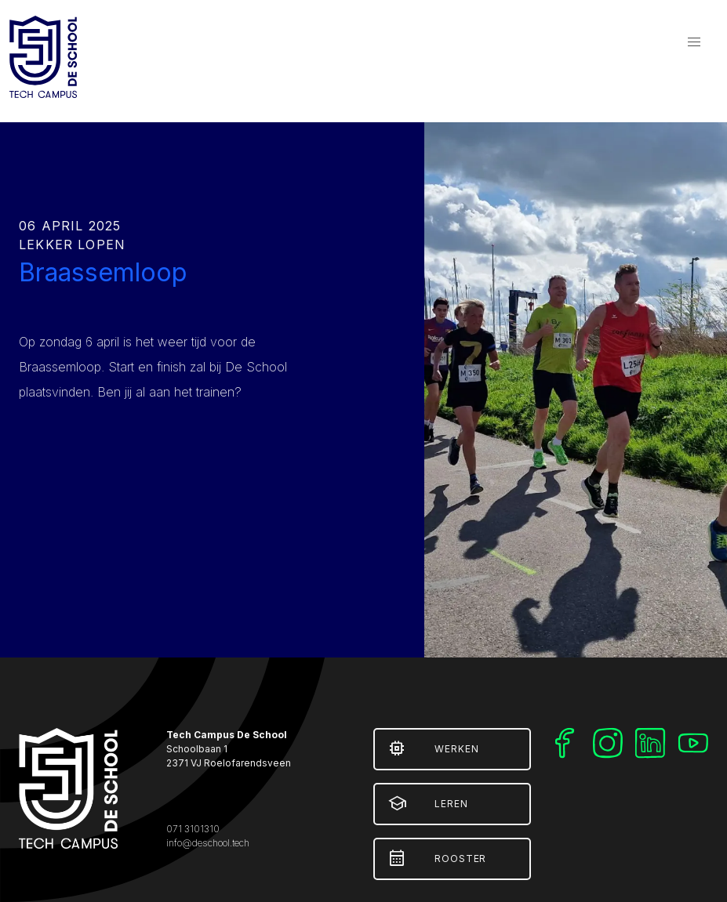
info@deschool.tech (207, 843)
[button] (694, 42)
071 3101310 (193, 829)
